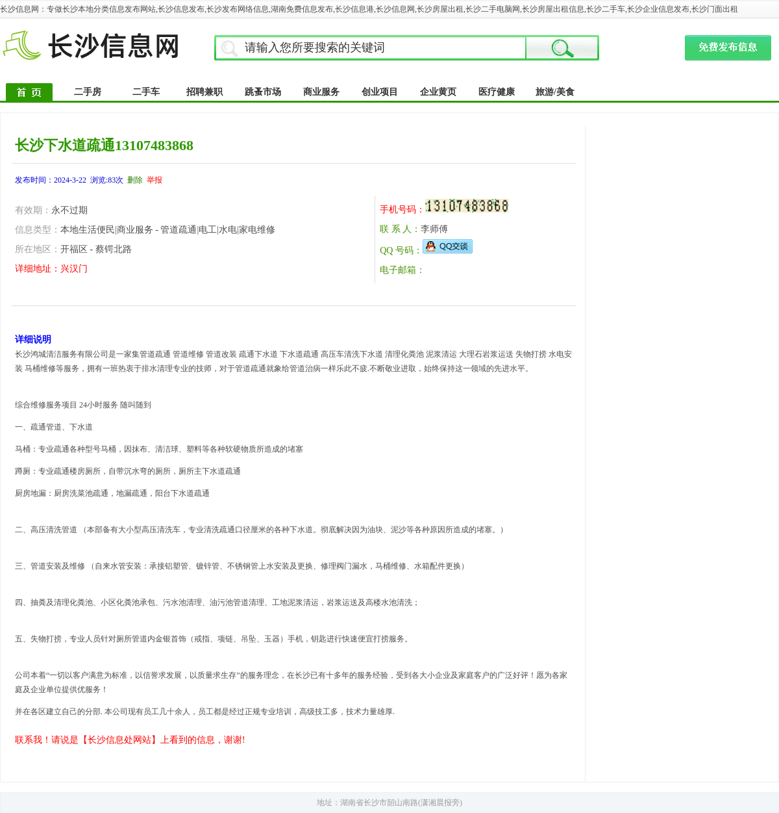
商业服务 (321, 92)
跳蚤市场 (263, 92)
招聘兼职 (204, 92)
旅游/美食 (555, 92)
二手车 (146, 92)
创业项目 (380, 92)
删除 (135, 180)
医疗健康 (496, 92)
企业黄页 (438, 92)
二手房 (87, 92)
